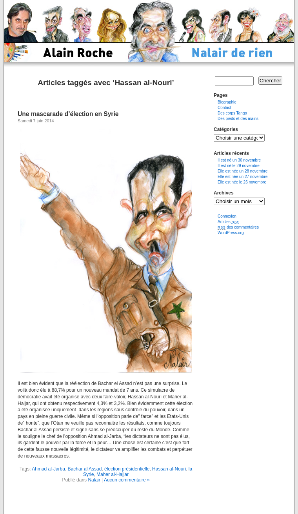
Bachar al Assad (85, 469)
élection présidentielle (126, 469)
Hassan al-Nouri (169, 469)
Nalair (94, 480)
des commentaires (238, 227)
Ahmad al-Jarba (48, 469)
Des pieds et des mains (238, 118)
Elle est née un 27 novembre (242, 176)
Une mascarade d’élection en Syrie (68, 114)
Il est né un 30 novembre (239, 160)
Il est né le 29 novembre (239, 165)
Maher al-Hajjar (112, 474)
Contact (224, 107)
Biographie (227, 102)
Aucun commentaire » (127, 480)
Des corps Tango (232, 113)
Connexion (227, 216)
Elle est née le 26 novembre (242, 182)
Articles (229, 222)
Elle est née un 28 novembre (242, 171)
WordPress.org (231, 233)
